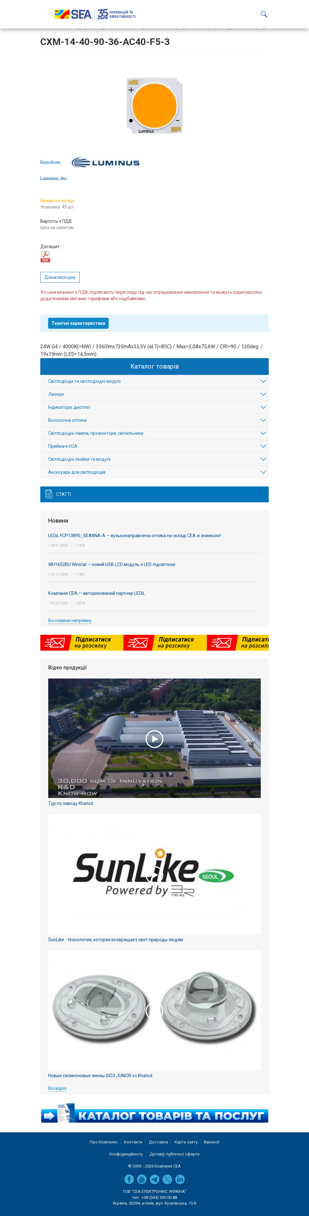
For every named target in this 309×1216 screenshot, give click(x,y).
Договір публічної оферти (174, 1154)
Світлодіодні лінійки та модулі (79, 459)
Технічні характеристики (78, 323)
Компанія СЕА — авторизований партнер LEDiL (96, 593)
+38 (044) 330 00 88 (159, 1197)
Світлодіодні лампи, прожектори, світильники (95, 433)
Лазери (56, 394)
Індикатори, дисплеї (69, 407)
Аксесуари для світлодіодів (77, 472)
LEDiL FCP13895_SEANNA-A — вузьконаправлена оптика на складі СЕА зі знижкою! (134, 535)
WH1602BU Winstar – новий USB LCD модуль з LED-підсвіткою (111, 564)
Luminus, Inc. (54, 178)
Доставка (158, 1142)
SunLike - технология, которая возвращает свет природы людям (115, 939)
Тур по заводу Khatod (70, 803)
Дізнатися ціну (60, 277)
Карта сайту (186, 1142)
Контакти (133, 1142)
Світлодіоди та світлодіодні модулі (84, 381)
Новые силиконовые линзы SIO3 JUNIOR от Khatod (100, 1075)
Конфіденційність (126, 1154)
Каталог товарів (154, 366)
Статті (63, 494)
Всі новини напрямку (70, 620)
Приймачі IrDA (62, 446)
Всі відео (57, 1088)
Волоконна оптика (67, 420)
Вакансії (212, 1142)
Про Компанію (104, 1142)
